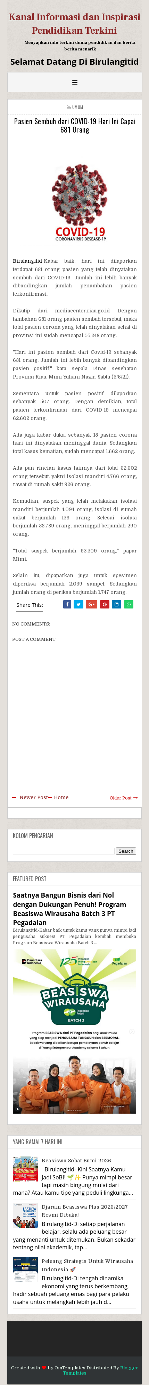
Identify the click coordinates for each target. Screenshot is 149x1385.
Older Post (121, 798)
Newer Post (33, 797)
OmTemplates (70, 1367)
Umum (77, 107)
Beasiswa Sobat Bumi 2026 (76, 1160)
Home (61, 797)
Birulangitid (27, 261)
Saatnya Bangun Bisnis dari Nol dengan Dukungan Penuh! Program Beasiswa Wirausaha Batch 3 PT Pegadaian (69, 909)
